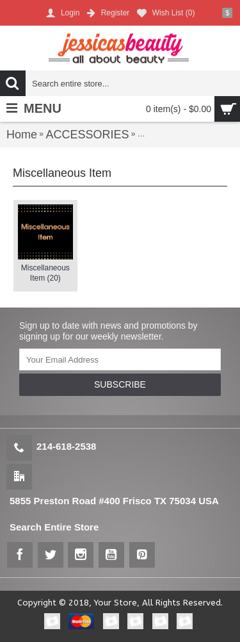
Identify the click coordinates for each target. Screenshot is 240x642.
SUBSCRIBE (120, 384)
